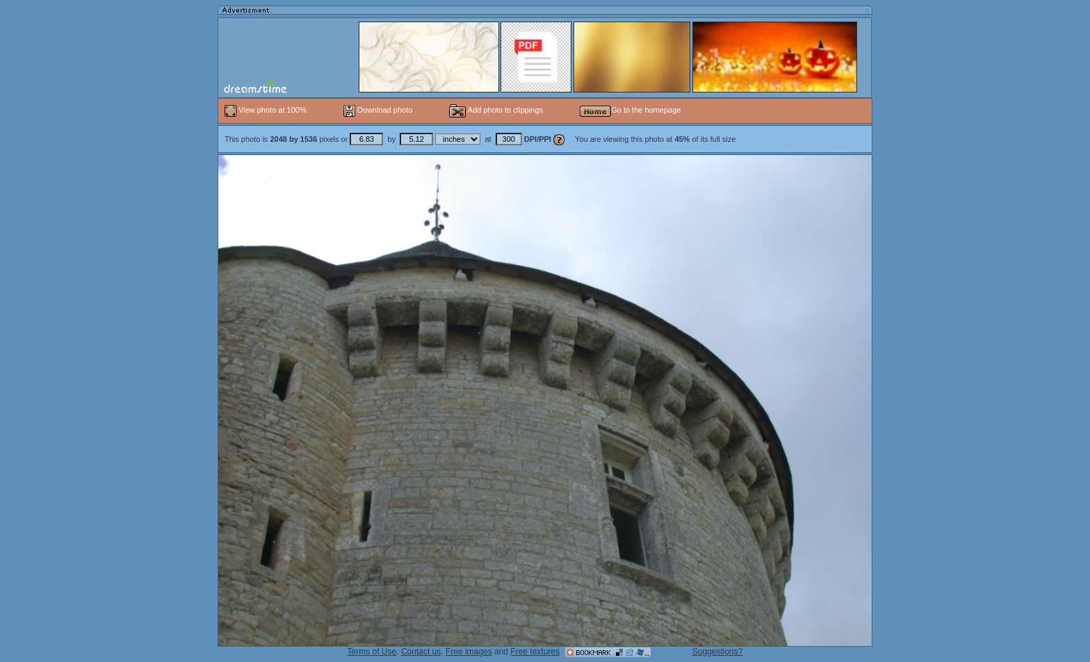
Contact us (421, 651)
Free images (469, 651)
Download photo (378, 110)
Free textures (535, 651)
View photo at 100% (267, 110)
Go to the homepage (630, 110)
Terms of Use (372, 651)
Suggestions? (717, 651)
